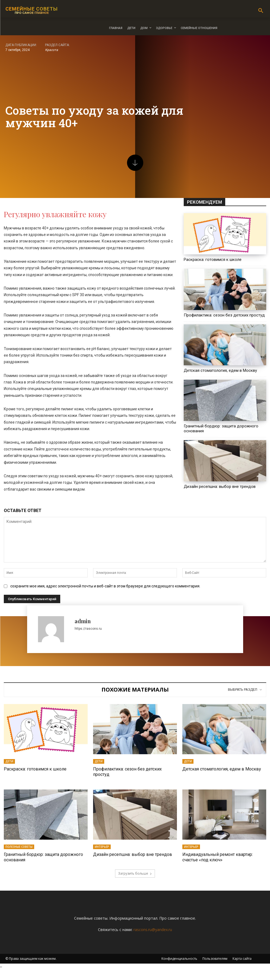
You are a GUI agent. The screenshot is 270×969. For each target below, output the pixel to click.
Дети (9, 761)
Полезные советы (19, 847)
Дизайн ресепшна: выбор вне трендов (220, 486)
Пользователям (214, 958)
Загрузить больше (135, 873)
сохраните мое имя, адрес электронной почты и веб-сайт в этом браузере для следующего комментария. (105, 586)
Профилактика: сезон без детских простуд (224, 315)
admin (83, 621)
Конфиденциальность (179, 958)
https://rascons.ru (88, 629)
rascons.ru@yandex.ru (153, 929)
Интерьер (102, 847)
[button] (260, 10)
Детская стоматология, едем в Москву (220, 370)
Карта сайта (242, 958)
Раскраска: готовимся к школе (213, 259)
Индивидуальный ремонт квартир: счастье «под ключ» (217, 857)
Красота (51, 50)
